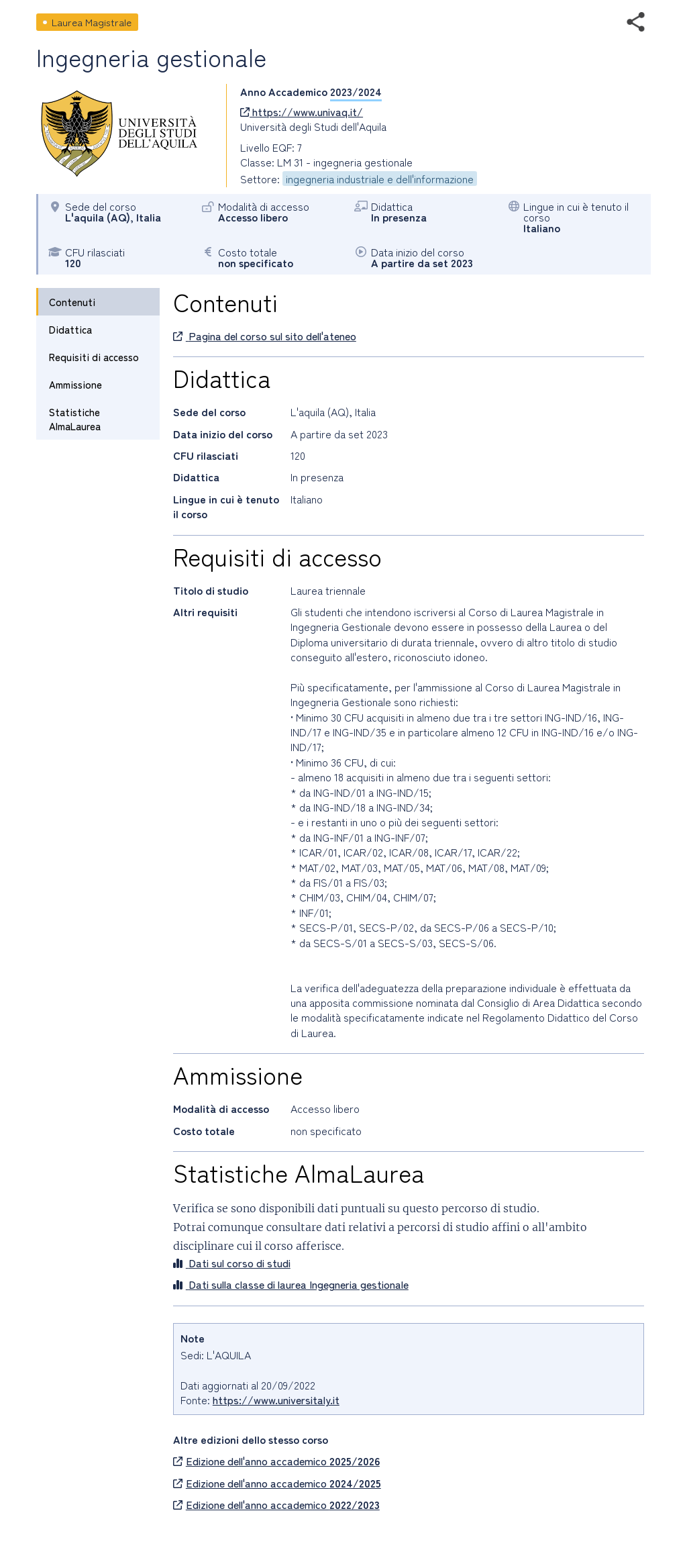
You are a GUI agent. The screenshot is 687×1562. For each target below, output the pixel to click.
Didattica (70, 329)
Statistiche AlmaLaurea (75, 419)
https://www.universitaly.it (276, 1400)
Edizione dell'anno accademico (276, 1460)
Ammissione (75, 384)
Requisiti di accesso (94, 357)
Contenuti (72, 302)
